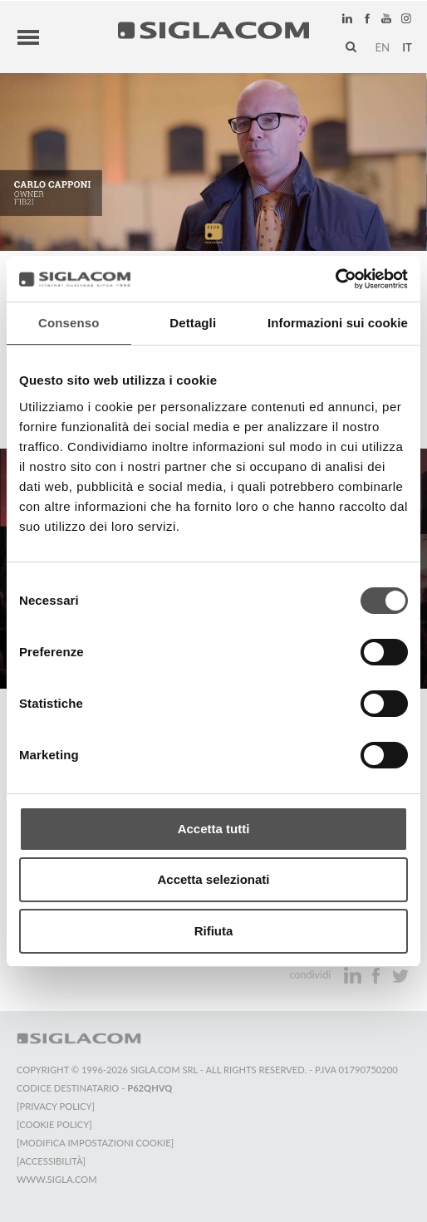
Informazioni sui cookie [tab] (337, 323)
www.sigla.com (57, 1179)
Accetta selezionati (213, 879)
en (382, 47)
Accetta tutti (214, 829)
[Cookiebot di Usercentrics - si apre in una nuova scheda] (335, 279)
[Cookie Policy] (54, 1124)
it (407, 47)
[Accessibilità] (51, 1161)
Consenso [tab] (68, 323)
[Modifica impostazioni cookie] (95, 1142)
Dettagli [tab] (192, 323)
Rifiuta (213, 931)
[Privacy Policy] (56, 1106)
